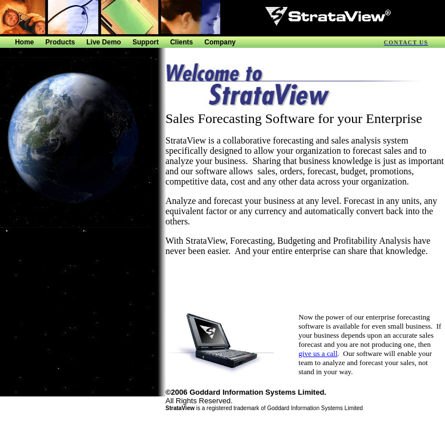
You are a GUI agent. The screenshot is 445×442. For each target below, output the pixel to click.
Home (24, 42)
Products (60, 42)
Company (220, 42)
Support (145, 42)
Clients (181, 42)
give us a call (317, 353)
